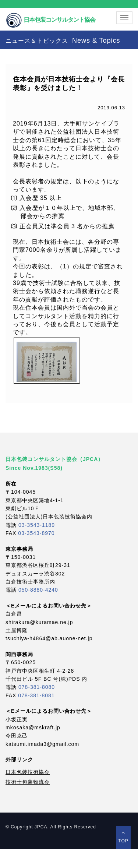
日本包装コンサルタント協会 (50, 13)
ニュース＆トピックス (63, 40)
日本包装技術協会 (28, 772)
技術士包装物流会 (28, 782)
